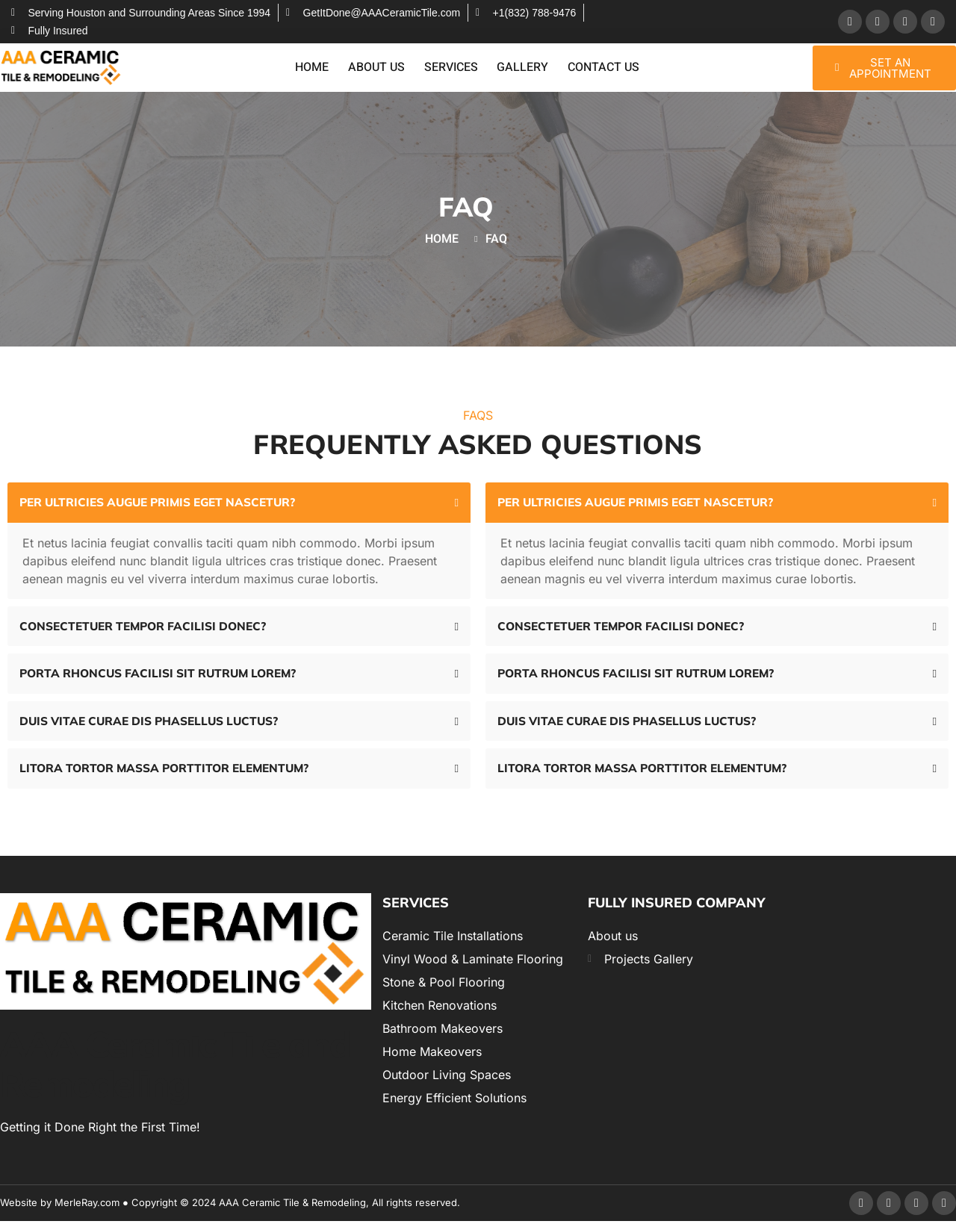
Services (451, 68)
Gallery (521, 68)
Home (315, 68)
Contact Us (601, 68)
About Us (378, 68)
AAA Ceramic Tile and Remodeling (175, 1067)
